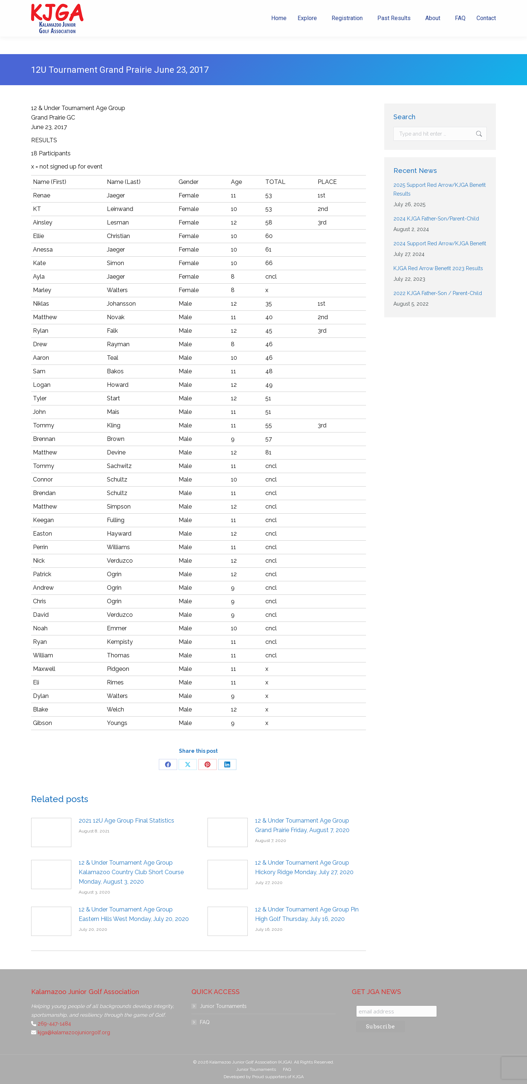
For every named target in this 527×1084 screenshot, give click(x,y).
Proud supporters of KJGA (278, 1076)
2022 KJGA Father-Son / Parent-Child (437, 293)
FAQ (205, 1022)
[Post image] (51, 832)
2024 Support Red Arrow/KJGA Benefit (439, 243)
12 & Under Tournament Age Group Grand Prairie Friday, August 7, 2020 (302, 825)
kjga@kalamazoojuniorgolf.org (383, 9)
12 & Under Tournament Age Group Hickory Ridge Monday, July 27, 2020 (304, 867)
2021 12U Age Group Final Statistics (126, 820)
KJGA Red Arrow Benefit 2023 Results (438, 268)
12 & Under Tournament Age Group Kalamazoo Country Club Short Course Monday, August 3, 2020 (131, 872)
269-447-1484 (317, 9)
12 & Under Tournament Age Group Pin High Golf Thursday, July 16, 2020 (307, 914)
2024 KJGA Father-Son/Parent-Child (436, 219)
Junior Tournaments (223, 1006)
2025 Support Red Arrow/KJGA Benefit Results (439, 189)
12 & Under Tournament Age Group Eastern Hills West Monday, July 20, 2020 (134, 914)
